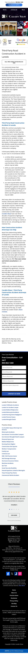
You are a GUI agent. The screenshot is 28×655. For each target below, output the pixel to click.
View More (14, 515)
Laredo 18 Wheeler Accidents (10, 405)
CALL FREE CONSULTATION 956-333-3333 (14, 62)
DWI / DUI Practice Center (9, 456)
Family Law (5, 451)
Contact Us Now (14, 394)
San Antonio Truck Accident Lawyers (13, 434)
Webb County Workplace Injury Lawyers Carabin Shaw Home (14, 16)
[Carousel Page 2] (12, 509)
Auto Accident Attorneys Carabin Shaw (13, 566)
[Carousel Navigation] (14, 509)
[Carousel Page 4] (16, 509)
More (23, 10)
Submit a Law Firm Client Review (14, 520)
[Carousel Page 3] (14, 509)
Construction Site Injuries (9, 446)
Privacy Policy (14, 601)
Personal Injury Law (8, 439)
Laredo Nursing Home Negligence (12, 414)
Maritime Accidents (7, 463)
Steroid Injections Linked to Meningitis (13, 470)
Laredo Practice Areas (9, 402)
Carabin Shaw (6, 214)
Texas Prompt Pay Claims (9, 473)
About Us (14, 593)
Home (4, 10)
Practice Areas (7, 425)
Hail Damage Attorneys (9, 458)
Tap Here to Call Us (14, 5)
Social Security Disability (9, 468)
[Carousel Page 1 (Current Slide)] (9, 509)
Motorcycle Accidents (8, 432)
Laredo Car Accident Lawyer (10, 407)
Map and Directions (14, 546)
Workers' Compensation (9, 449)
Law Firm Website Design (14, 651)
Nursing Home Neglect (8, 444)
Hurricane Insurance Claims (10, 461)
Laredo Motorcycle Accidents (10, 412)
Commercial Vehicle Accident (10, 475)
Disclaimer (14, 598)
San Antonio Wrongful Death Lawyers (13, 437)
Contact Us (14, 10)
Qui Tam (4, 465)
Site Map (14, 603)
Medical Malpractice (8, 441)
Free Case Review (8, 355)
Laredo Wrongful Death (9, 419)
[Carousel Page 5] (18, 509)
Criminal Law (6, 453)
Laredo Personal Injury (8, 417)
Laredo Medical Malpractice (10, 410)
